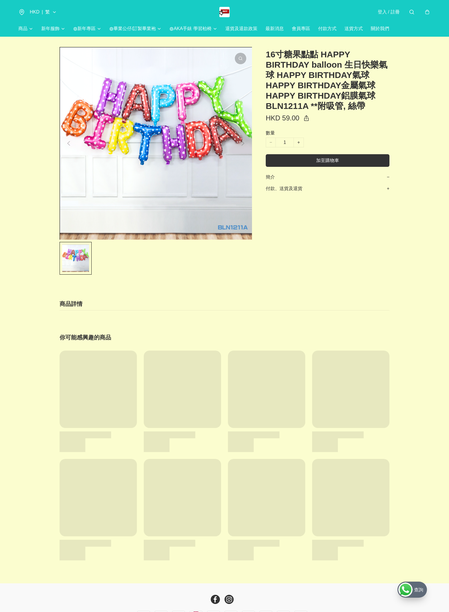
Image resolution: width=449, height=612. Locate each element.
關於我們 (380, 28)
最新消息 (274, 28)
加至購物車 (327, 160)
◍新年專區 (84, 28)
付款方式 (327, 28)
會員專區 (301, 28)
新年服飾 (50, 28)
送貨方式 (353, 28)
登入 (389, 11)
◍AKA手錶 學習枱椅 (190, 28)
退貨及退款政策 (241, 28)
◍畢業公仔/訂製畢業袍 (132, 28)
